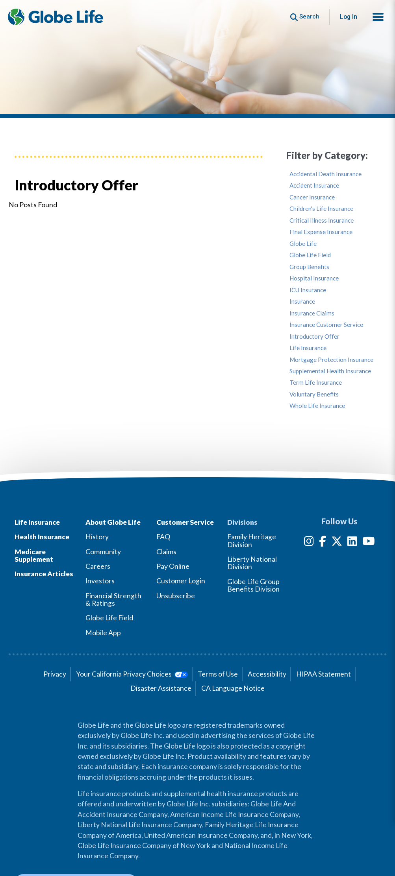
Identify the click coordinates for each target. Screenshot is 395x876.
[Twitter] (336, 543)
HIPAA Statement (323, 674)
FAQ (163, 537)
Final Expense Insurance (320, 232)
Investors (100, 581)
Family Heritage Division (251, 540)
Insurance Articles (44, 574)
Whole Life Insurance (317, 405)
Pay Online (172, 566)
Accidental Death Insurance (325, 174)
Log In (348, 16)
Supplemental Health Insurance (330, 371)
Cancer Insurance (312, 197)
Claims (166, 552)
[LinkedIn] (352, 543)
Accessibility (267, 674)
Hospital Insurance (314, 278)
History (97, 537)
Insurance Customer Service (326, 324)
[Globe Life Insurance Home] (55, 17)
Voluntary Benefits (314, 394)
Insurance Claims (311, 313)
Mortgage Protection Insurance (331, 359)
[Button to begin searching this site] (304, 16)
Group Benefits (309, 267)
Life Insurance (307, 348)
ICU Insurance (307, 290)
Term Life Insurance (315, 382)
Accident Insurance (314, 185)
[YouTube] (368, 543)
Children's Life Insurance (321, 208)
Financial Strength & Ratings (113, 599)
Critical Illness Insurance (321, 220)
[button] (378, 17)
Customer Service (185, 522)
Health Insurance (42, 537)
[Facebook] (322, 543)
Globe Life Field (310, 255)
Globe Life (303, 243)
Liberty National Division (252, 563)
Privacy (54, 674)
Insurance (302, 301)
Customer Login (180, 581)
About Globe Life (113, 522)
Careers (97, 566)
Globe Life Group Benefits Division (253, 585)
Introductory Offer (314, 336)
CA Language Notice (233, 688)
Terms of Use (218, 674)
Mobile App (103, 633)
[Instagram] (309, 543)
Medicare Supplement (34, 555)
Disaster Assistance (160, 688)
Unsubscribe (175, 596)
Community (103, 552)
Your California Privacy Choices (131, 674)
